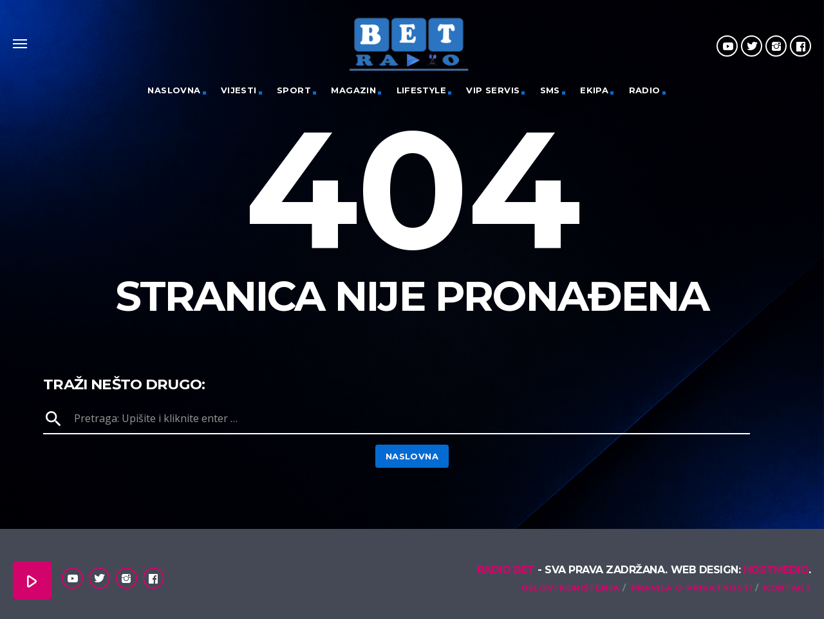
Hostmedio (776, 570)
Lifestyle (422, 90)
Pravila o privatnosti (692, 587)
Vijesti (239, 90)
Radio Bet (506, 570)
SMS (550, 90)
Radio (644, 90)
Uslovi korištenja (570, 587)
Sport (294, 90)
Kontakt (787, 587)
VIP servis (493, 90)
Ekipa (594, 90)
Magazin (353, 90)
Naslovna (173, 90)
